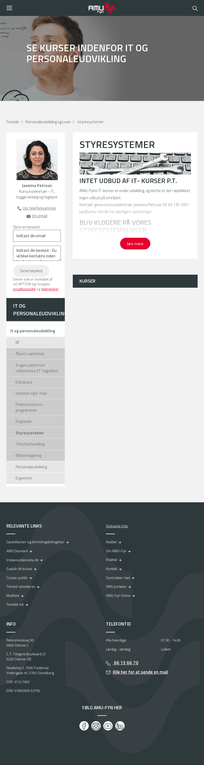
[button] (45, 8)
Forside (12, 122)
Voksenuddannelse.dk (22, 560)
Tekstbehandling (30, 444)
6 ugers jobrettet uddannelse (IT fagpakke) (37, 368)
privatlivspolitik (24, 289)
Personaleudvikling (31, 467)
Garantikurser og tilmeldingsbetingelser (35, 542)
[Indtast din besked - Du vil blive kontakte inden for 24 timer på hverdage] (37, 253)
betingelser (49, 289)
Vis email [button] (39, 216)
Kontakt (111, 568)
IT (17, 342)
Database (24, 382)
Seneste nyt (15, 604)
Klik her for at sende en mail (140, 672)
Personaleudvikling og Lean (48, 122)
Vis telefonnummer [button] (39, 208)
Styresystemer (30, 433)
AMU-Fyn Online (118, 595)
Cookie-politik (16, 577)
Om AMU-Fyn (116, 551)
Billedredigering (28, 455)
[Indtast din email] (37, 236)
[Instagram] (96, 725)
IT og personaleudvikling (39, 309)
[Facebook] (84, 725)
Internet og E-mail (31, 393)
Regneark (24, 421)
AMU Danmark (17, 551)
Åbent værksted (30, 354)
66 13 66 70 (125, 663)
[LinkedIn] (120, 725)
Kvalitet (111, 542)
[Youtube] (108, 725)
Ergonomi (24, 478)
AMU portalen (116, 586)
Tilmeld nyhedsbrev (20, 586)
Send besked (31, 270)
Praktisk (111, 559)
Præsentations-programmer (30, 407)
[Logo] (102, 8)
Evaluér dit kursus (19, 568)
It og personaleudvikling (32, 331)
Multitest (12, 595)
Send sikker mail (118, 577)
